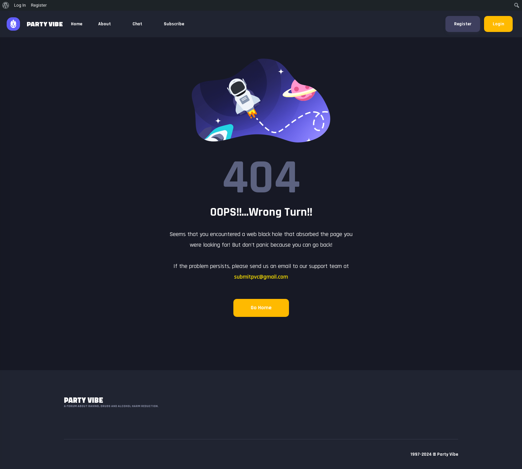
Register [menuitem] (39, 5)
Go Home (261, 307)
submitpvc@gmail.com (261, 277)
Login (498, 24)
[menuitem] (6, 5)
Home (76, 24)
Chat (140, 24)
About (107, 24)
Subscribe (174, 24)
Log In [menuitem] (20, 5)
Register (462, 24)
